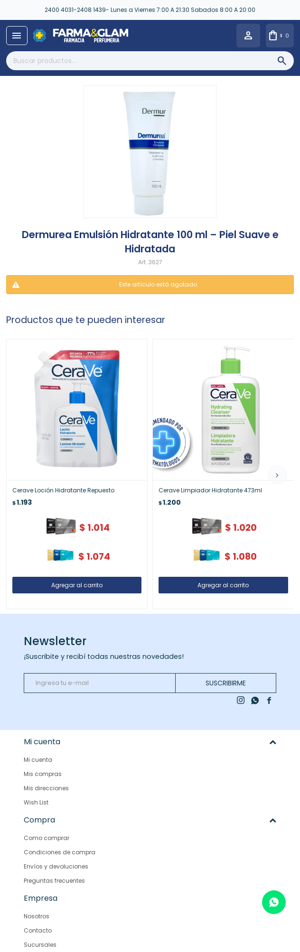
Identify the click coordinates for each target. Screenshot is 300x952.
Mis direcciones (46, 788)
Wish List (36, 802)
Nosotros (36, 916)
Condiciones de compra (59, 852)
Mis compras (43, 774)
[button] (277, 475)
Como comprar (46, 837)
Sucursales (40, 944)
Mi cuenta (38, 760)
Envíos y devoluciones (56, 866)
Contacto (38, 930)
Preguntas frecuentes (54, 880)
